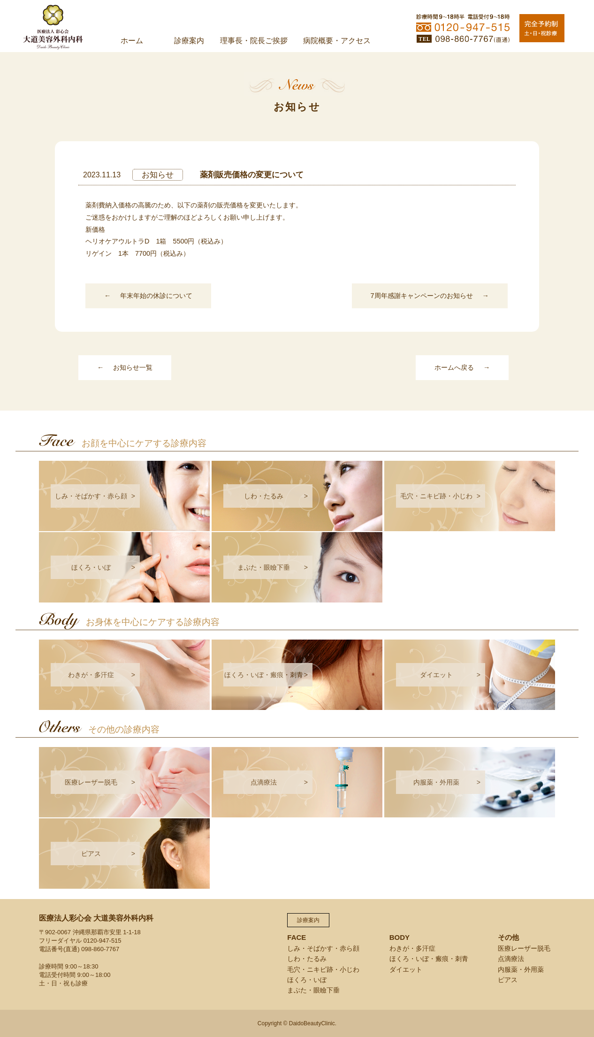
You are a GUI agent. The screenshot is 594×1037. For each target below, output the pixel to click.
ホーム (132, 41)
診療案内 (189, 41)
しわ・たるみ (307, 958)
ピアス (508, 980)
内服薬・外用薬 (521, 969)
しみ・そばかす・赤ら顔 (323, 948)
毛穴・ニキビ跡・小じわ (323, 969)
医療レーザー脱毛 (524, 948)
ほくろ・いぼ (307, 980)
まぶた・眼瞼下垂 (313, 990)
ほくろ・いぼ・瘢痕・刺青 (428, 958)
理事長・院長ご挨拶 (254, 41)
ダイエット (405, 969)
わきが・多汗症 (412, 948)
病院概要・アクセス (337, 41)
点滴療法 (511, 958)
